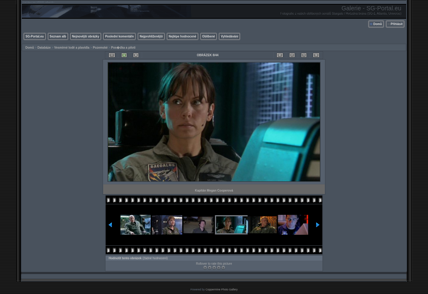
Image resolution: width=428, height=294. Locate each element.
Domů (377, 24)
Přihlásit (397, 24)
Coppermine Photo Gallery (222, 289)
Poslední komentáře (119, 36)
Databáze (44, 47)
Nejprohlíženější (151, 36)
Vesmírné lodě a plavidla (71, 47)
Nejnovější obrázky (86, 36)
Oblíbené (208, 36)
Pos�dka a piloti (123, 47)
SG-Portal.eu (34, 36)
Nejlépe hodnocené (182, 36)
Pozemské (100, 47)
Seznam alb (58, 36)
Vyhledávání (229, 36)
